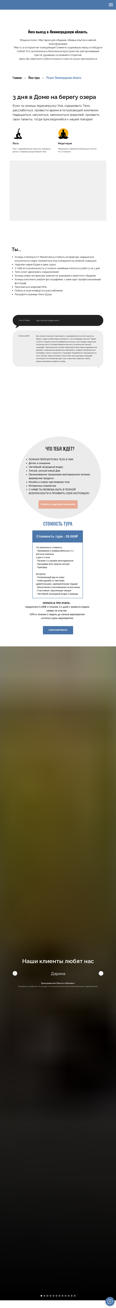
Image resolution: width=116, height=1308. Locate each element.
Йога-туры (34, 77)
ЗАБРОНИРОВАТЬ (58, 814)
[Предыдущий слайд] (15, 1157)
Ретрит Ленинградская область (64, 77)
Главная (17, 77)
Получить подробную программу (58, 688)
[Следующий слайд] (101, 1157)
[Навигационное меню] (111, 4)
